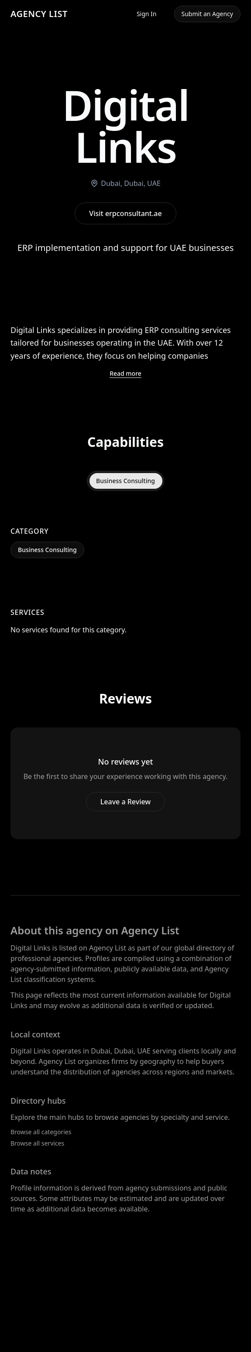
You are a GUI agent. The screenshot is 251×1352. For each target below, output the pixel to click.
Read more (125, 373)
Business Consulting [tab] (125, 481)
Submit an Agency (207, 14)
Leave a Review (125, 801)
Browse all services (37, 1143)
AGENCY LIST (39, 14)
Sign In (147, 14)
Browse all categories (40, 1132)
